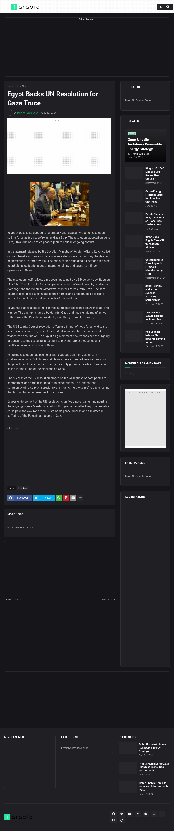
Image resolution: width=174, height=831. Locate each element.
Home (10, 86)
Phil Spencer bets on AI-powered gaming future (155, 337)
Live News (22, 86)
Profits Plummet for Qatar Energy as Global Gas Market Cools (154, 219)
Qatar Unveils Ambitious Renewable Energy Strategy (153, 748)
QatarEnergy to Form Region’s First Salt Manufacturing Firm (154, 266)
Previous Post (14, 599)
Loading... (131, 373)
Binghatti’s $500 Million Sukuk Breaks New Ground (154, 173)
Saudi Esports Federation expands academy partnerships (153, 293)
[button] (6, 7)
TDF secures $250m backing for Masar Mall (154, 316)
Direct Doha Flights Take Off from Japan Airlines (154, 242)
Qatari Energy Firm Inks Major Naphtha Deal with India (154, 196)
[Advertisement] (87, 50)
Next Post (107, 599)
